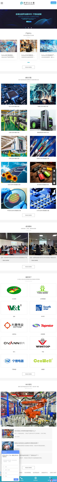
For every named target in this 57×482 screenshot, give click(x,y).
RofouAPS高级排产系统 (49, 55)
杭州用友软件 (36, 472)
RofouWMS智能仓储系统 (29, 55)
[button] (25, 27)
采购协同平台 (44, 472)
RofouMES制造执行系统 (9, 55)
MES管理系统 (27, 472)
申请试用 (53, 2)
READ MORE (28, 67)
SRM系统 (20, 472)
